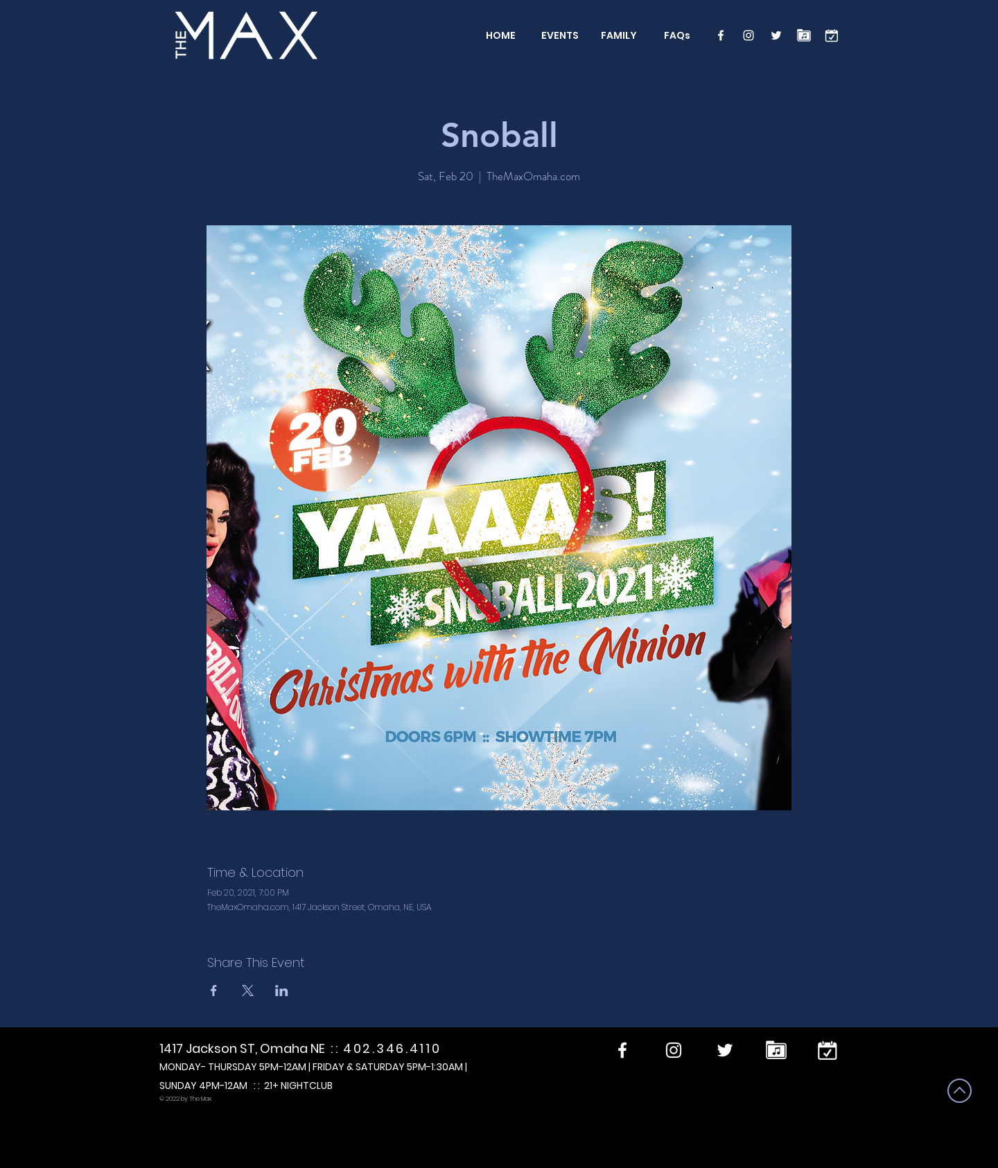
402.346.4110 (392, 1048)
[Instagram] (748, 35)
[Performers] (804, 35)
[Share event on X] (247, 990)
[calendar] (832, 35)
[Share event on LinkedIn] (281, 990)
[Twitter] (776, 35)
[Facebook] (721, 35)
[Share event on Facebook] (213, 990)
